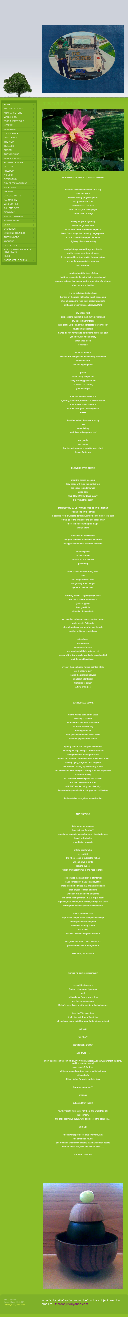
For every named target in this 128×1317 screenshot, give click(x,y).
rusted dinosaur (13, 216)
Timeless (9, 146)
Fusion (8, 150)
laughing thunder (14, 233)
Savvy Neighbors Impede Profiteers (17, 250)
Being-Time (10, 129)
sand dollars (12, 220)
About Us (9, 241)
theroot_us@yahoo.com (14, 1304)
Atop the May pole (14, 121)
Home (7, 104)
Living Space (11, 138)
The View (9, 142)
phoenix (8, 191)
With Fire (9, 167)
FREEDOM (9, 171)
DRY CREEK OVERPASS (15, 183)
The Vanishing (11, 154)
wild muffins (11, 204)
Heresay (8, 125)
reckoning (10, 187)
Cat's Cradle (11, 133)
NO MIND (8, 175)
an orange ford (13, 113)
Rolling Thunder (13, 162)
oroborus (10, 229)
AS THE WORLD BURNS (15, 260)
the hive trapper (13, 109)
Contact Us (10, 245)
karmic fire (10, 200)
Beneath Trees (12, 158)
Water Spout (11, 117)
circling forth (12, 196)
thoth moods (11, 237)
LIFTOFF (8, 225)
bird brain (10, 212)
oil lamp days (11, 208)
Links (7, 256)
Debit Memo (10, 179)
